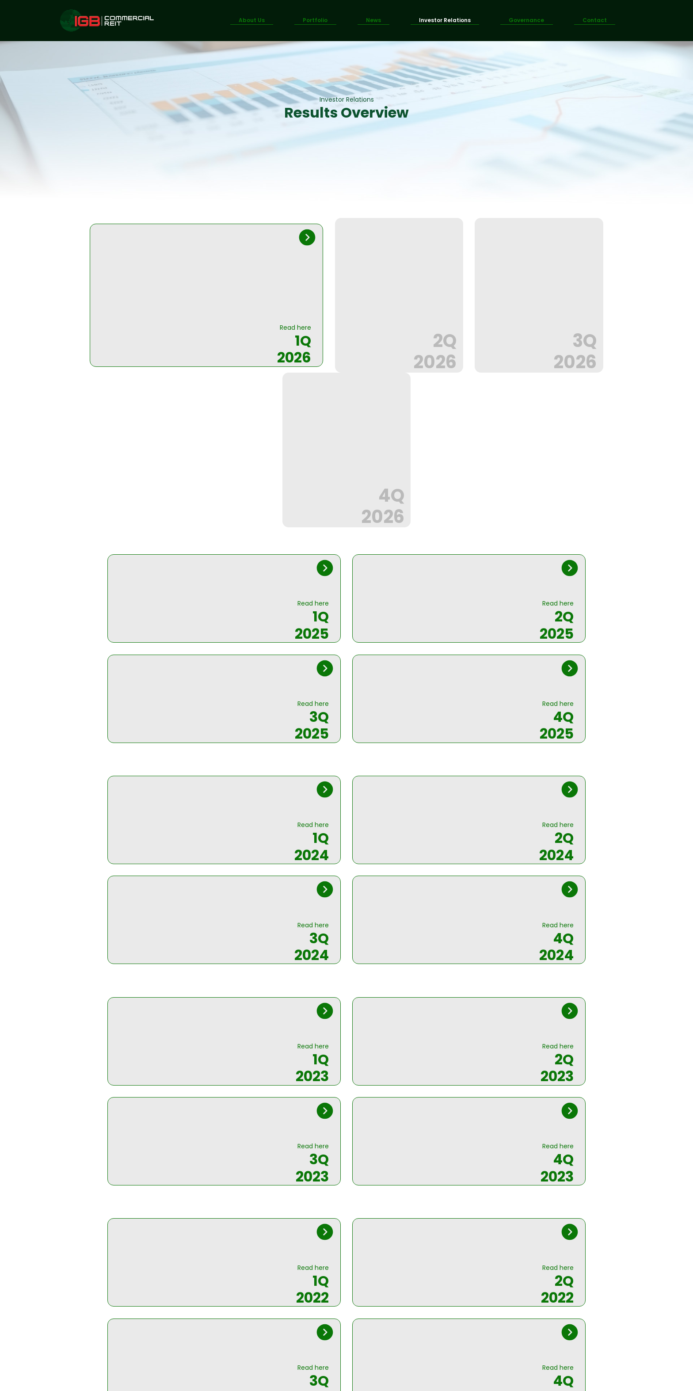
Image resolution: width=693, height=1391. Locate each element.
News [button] (373, 20)
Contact (595, 20)
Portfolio (315, 20)
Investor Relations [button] (445, 20)
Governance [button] (526, 20)
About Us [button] (252, 20)
